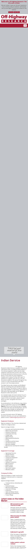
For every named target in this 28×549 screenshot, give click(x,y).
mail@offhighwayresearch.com (17, 417)
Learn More (16, 12)
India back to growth (17, 532)
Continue (11, 12)
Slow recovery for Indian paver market (18, 516)
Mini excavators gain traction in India (16, 504)
